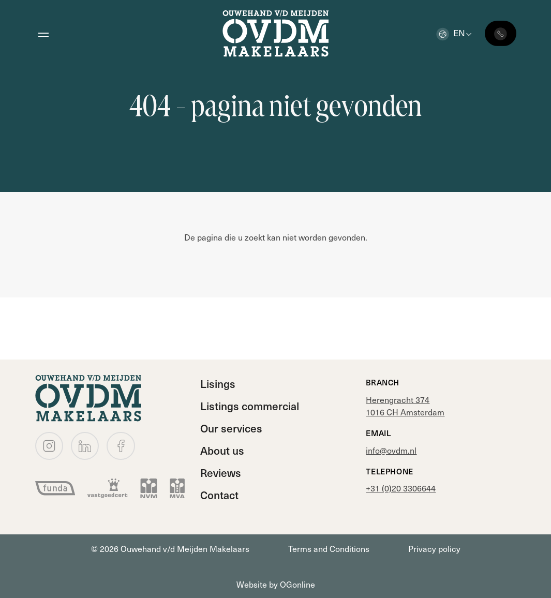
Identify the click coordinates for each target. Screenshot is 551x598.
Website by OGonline (275, 584)
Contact (219, 495)
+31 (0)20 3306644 (401, 488)
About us (222, 450)
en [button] (450, 32)
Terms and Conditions (328, 548)
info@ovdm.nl (391, 450)
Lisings (217, 384)
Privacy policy (434, 548)
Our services (231, 428)
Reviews (220, 473)
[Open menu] (43, 33)
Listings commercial (249, 406)
